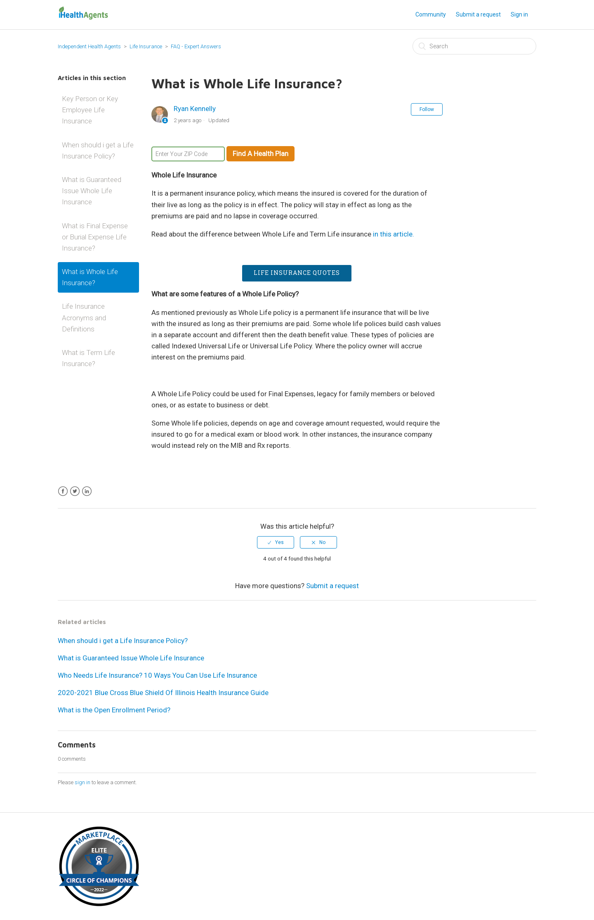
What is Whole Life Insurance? (90, 277)
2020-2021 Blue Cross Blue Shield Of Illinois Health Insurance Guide (163, 692)
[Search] (474, 46)
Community (430, 14)
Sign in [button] (519, 14)
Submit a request (478, 14)
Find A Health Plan (260, 153)
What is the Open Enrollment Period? (114, 710)
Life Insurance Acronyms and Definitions (84, 317)
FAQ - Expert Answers (196, 46)
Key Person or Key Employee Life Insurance (90, 110)
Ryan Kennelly (195, 108)
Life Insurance (146, 46)
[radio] (275, 542)
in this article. (393, 234)
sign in (82, 782)
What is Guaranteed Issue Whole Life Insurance (91, 190)
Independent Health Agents (89, 46)
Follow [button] (427, 109)
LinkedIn (87, 491)
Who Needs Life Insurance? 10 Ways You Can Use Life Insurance (157, 675)
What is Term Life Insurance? (88, 358)
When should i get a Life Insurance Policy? (98, 150)
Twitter (75, 491)
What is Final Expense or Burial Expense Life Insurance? (95, 237)
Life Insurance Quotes (297, 273)
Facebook (63, 491)
